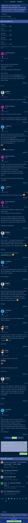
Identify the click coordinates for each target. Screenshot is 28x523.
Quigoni (3, 18)
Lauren (5, 472)
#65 (26, 161)
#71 (26, 315)
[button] (2, 443)
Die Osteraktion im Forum (12, 491)
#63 (26, 111)
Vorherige (8, 437)
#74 (26, 383)
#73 (26, 355)
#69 (26, 267)
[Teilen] (24, 58)
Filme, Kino (9, 472)
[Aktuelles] (26, 1)
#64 (26, 131)
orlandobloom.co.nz (6, 255)
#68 (26, 237)
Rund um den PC (10, 465)
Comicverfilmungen (10, 477)
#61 (26, 58)
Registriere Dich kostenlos (10, 7)
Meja (5, 465)
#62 (26, 97)
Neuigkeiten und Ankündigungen (13, 492)
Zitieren (25, 82)
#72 (26, 332)
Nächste (20, 437)
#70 (26, 288)
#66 (26, 192)
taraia (5, 478)
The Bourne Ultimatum (11, 470)
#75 (26, 415)
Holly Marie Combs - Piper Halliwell (18, 486)
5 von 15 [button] (14, 437)
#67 (26, 207)
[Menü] (2, 1)
